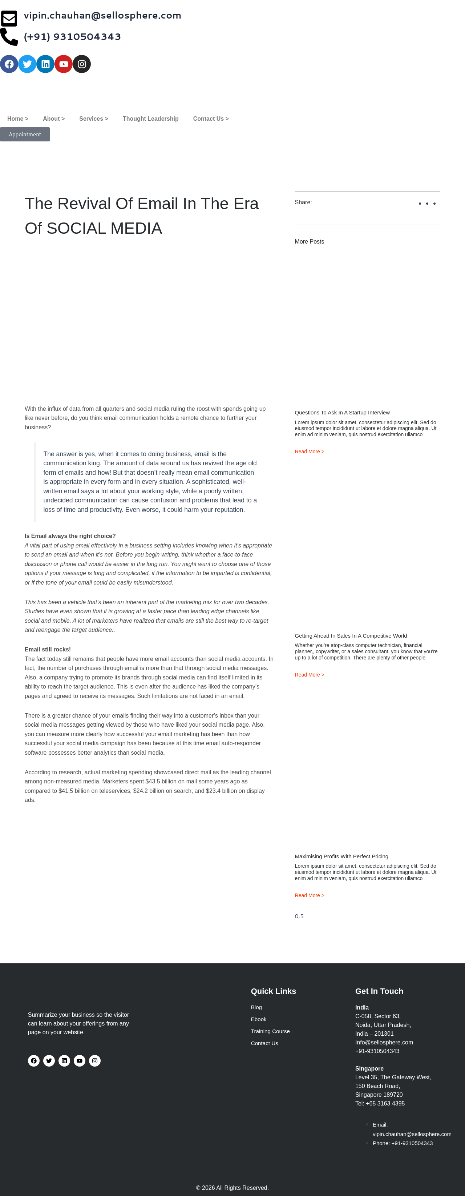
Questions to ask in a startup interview (345, 412)
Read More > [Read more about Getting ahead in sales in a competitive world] (309, 675)
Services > (93, 119)
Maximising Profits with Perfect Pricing (345, 857)
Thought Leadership (151, 119)
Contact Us (265, 1044)
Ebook (259, 1019)
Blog (257, 1007)
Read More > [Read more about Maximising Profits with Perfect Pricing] (309, 896)
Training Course (271, 1032)
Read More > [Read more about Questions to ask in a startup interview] (309, 451)
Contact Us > (211, 119)
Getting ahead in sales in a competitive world (355, 636)
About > (54, 119)
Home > (17, 119)
